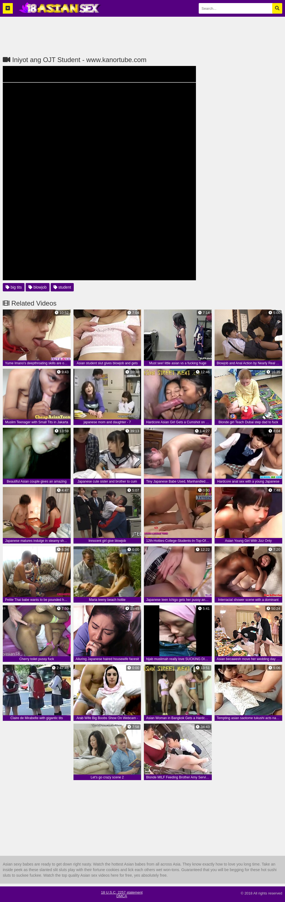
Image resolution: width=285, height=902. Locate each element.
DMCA (121, 896)
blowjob (37, 287)
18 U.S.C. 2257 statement (122, 892)
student (62, 287)
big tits (14, 287)
